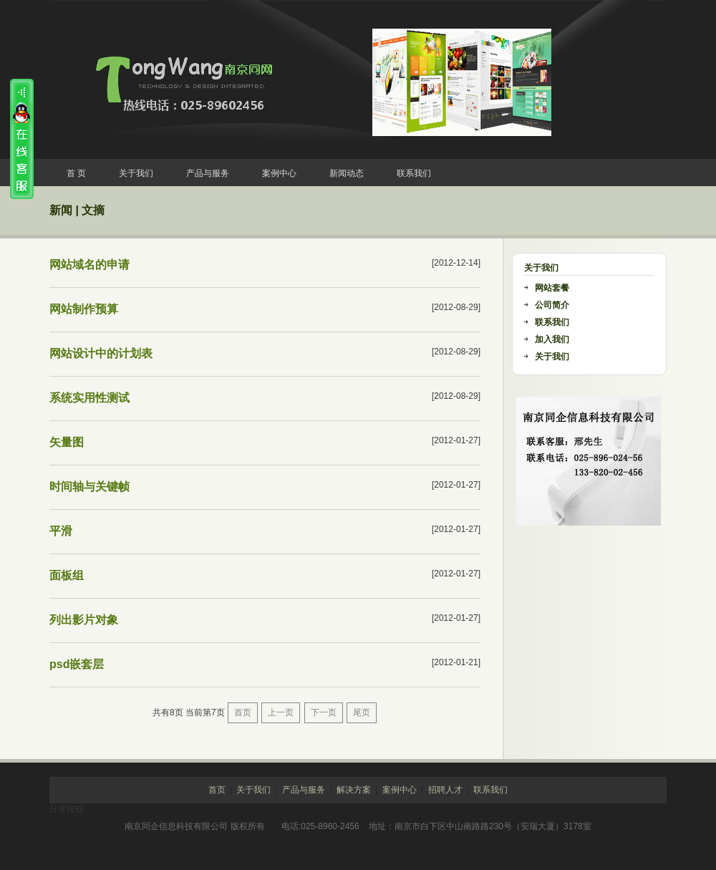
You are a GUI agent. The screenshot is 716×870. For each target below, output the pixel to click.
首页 (242, 712)
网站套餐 (552, 288)
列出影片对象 (83, 620)
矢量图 (66, 442)
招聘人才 (445, 790)
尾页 (361, 712)
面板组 (66, 575)
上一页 (281, 712)
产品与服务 (207, 173)
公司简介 (552, 305)
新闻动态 (346, 173)
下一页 (324, 712)
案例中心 (279, 173)
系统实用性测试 (89, 398)
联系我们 (414, 173)
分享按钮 (66, 809)
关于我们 (136, 173)
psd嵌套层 (76, 664)
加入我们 (552, 339)
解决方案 (354, 790)
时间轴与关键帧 (89, 486)
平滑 (60, 531)
